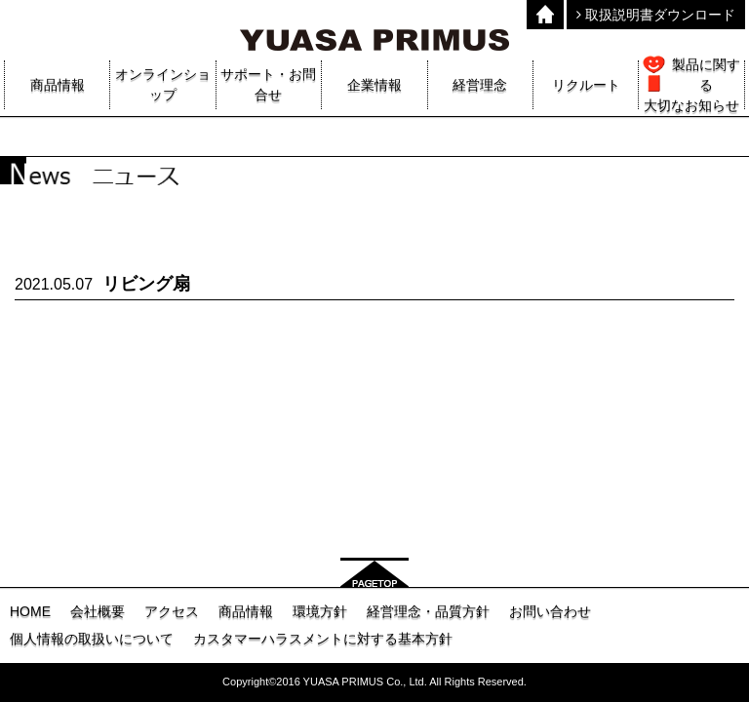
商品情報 (245, 611)
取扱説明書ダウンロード (655, 14)
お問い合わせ (550, 611)
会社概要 (97, 611)
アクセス (171, 611)
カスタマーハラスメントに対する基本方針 (323, 638)
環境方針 (320, 611)
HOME (30, 611)
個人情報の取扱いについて (92, 638)
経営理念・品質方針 (428, 611)
